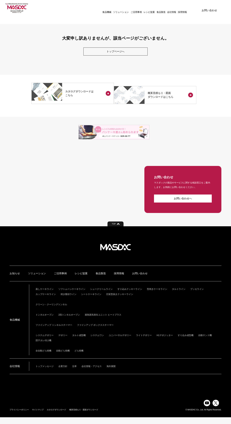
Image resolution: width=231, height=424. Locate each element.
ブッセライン (197, 295)
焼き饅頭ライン (68, 301)
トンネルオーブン (45, 321)
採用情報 (173, 8)
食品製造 (151, 8)
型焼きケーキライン (157, 295)
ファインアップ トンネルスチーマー (54, 331)
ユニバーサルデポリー (120, 342)
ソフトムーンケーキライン (71, 295)
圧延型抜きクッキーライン (119, 301)
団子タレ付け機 (43, 347)
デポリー (62, 342)
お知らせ (15, 280)
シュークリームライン (101, 295)
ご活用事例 (127, 8)
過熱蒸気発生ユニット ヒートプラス (103, 321)
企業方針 (62, 373)
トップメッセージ (45, 373)
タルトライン (178, 295)
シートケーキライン (91, 301)
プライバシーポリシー (19, 416)
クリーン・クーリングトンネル (51, 311)
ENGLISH (186, 8)
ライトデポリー (144, 342)
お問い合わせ (209, 8)
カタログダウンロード (56, 416)
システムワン (97, 342)
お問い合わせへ (183, 205)
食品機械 (97, 8)
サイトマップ (38, 416)
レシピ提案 (139, 8)
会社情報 (162, 8)
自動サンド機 (205, 342)
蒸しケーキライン (45, 295)
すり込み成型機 (185, 342)
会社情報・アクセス (91, 373)
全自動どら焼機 (43, 357)
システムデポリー (45, 342)
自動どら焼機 (63, 357)
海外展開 (111, 373)
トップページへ (115, 51)
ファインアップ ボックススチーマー (95, 331)
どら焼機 (78, 357)
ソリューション (112, 8)
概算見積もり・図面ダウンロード (83, 416)
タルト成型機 (79, 342)
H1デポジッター (165, 342)
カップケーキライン (46, 301)
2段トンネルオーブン (69, 321)
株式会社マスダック (115, 254)
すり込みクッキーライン (129, 295)
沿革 (74, 373)
